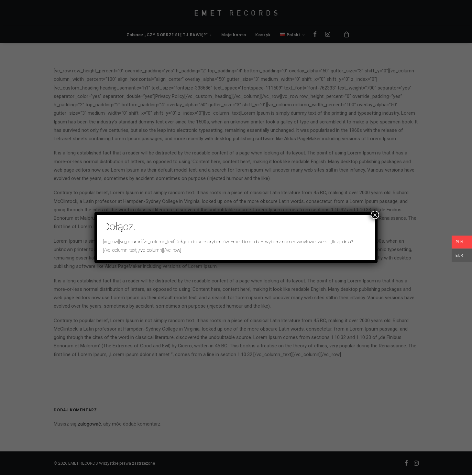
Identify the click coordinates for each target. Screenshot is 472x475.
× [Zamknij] (375, 215)
